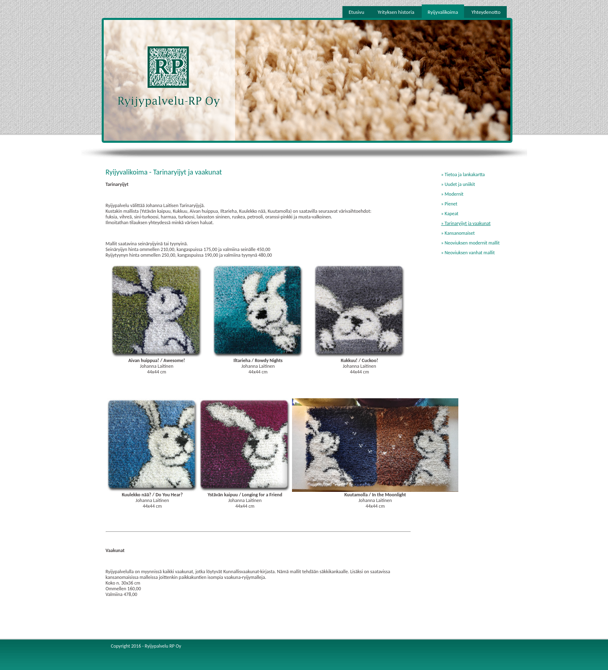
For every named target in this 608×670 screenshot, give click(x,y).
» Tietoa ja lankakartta (463, 174)
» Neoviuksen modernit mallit (470, 243)
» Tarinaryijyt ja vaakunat (466, 223)
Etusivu (356, 12)
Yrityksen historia (395, 12)
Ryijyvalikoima (443, 12)
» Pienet (449, 204)
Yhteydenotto (485, 12)
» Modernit (452, 194)
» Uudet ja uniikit (458, 184)
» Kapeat (450, 213)
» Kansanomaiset (458, 233)
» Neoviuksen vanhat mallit (468, 252)
